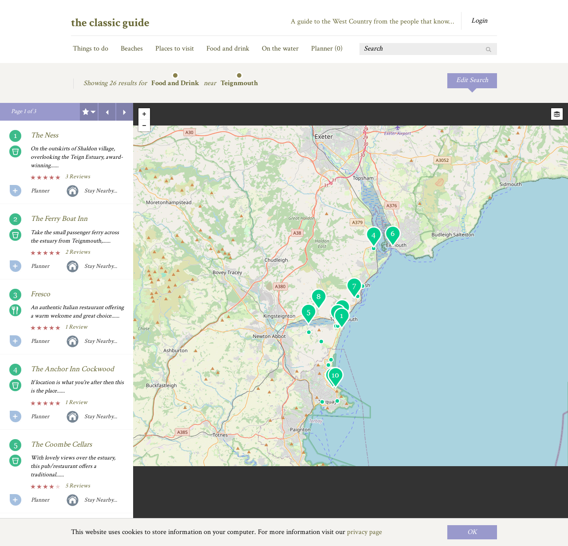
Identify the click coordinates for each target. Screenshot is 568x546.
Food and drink (227, 48)
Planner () (327, 48)
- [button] (144, 125)
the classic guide (110, 22)
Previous (107, 112)
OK (472, 532)
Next (125, 112)
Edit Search (472, 80)
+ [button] (144, 114)
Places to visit (174, 48)
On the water (280, 48)
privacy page (364, 532)
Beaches (132, 48)
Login (479, 20)
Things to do (90, 48)
